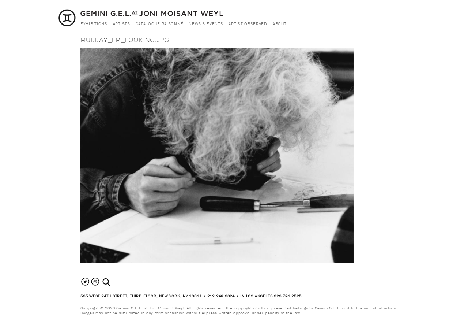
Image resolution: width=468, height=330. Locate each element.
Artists (121, 23)
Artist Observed (248, 23)
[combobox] (114, 282)
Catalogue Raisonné (160, 23)
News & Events (206, 23)
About (280, 23)
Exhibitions (93, 23)
